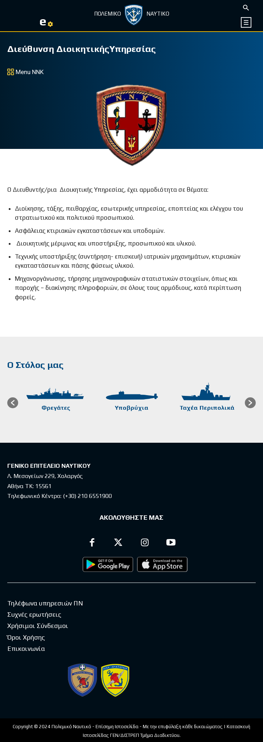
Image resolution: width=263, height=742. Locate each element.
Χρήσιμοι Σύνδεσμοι (37, 625)
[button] (12, 402)
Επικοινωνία (26, 648)
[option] (56, 403)
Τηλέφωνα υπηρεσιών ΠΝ (45, 603)
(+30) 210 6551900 (87, 495)
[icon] (246, 22)
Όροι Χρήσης (26, 637)
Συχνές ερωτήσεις (34, 614)
